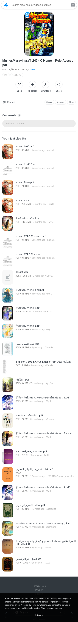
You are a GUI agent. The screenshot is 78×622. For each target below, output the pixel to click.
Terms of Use (39, 586)
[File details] (37, 151)
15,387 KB (16, 75)
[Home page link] (6, 5)
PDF (6, 75)
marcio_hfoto (9, 69)
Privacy (39, 590)
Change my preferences (51, 608)
